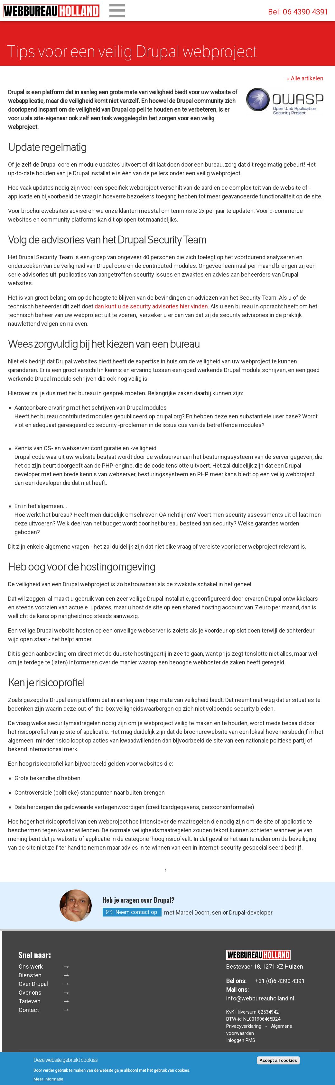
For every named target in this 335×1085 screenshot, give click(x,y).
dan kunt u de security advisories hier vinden (151, 306)
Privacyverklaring (243, 1026)
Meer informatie (48, 1080)
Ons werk (31, 966)
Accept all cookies (278, 1061)
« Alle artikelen (305, 78)
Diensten (30, 975)
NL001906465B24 (261, 1019)
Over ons (30, 992)
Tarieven (30, 1001)
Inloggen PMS (240, 1040)
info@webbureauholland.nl (260, 998)
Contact (29, 1010)
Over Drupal (33, 983)
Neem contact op (136, 912)
